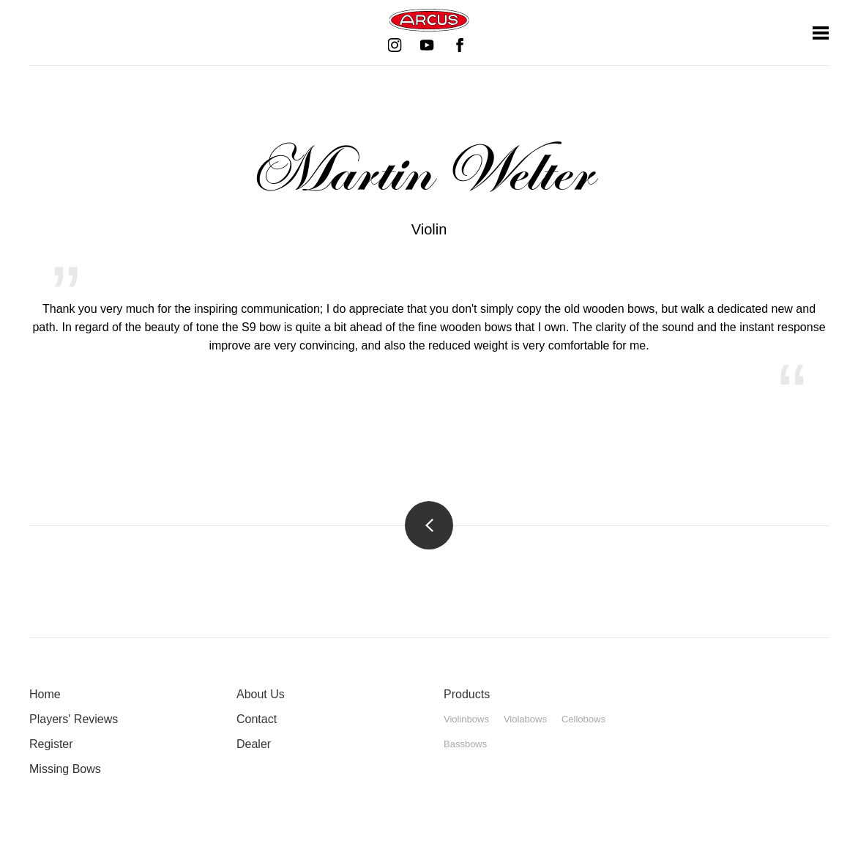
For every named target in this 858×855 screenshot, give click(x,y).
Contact (256, 719)
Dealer (253, 744)
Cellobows (583, 719)
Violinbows (466, 719)
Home (45, 694)
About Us (260, 694)
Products (467, 694)
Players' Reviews (73, 719)
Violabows (525, 719)
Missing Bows (65, 769)
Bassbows (465, 744)
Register (51, 744)
